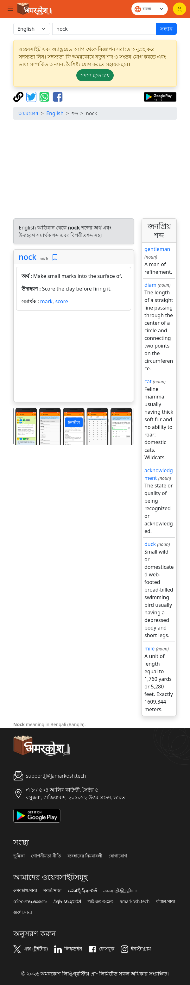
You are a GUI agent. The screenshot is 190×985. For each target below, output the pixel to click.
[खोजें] (104, 29)
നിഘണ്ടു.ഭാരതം (30, 901)
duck (150, 544)
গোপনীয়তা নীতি (46, 856)
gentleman (157, 249)
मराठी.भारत (52, 890)
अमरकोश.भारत (25, 890)
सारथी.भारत (22, 912)
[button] (23, 426)
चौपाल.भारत (165, 901)
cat (147, 381)
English (54, 113)
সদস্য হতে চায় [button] (95, 75)
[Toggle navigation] (10, 9)
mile (149, 648)
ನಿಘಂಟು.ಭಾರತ (67, 901)
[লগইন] (179, 9)
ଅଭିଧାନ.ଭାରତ (100, 901)
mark (46, 301)
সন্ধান (166, 28)
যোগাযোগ (118, 856)
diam (150, 284)
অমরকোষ (28, 113)
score (61, 301)
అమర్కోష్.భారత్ (82, 890)
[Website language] (149, 9)
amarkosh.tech (134, 901)
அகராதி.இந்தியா (120, 890)
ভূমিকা (19, 856)
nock (27, 257)
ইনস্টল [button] (74, 422)
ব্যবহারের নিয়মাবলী (85, 856)
